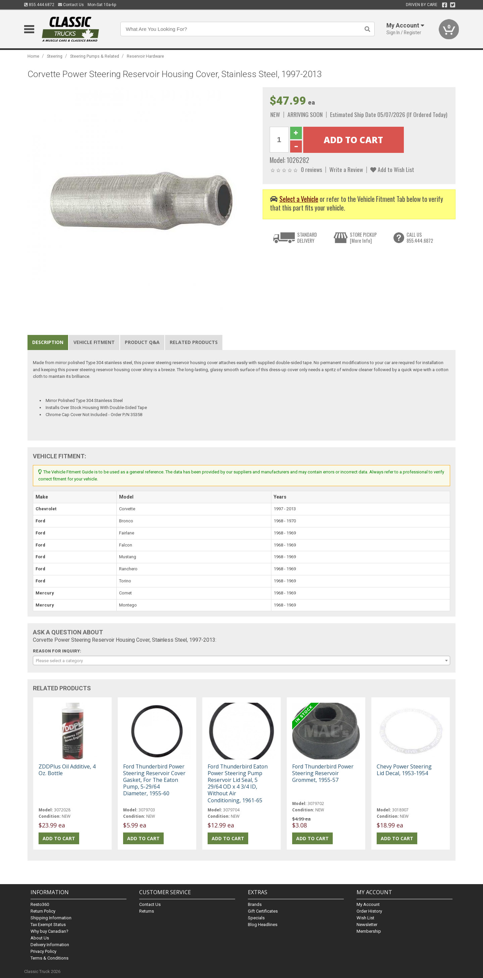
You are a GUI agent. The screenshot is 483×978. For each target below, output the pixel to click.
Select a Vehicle (298, 199)
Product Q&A (142, 342)
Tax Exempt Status (48, 924)
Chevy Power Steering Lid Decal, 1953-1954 (404, 770)
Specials (256, 917)
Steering (54, 56)
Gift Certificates (263, 911)
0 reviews (311, 169)
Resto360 (40, 904)
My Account (368, 904)
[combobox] (241, 660)
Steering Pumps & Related (94, 56)
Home (33, 56)
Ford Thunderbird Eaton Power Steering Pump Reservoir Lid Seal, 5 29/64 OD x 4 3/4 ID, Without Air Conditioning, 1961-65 (238, 783)
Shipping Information (51, 917)
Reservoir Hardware (145, 56)
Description (47, 342)
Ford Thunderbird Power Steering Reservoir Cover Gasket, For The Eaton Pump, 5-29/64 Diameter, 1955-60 (154, 780)
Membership (369, 931)
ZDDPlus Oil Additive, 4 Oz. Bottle (67, 770)
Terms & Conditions (49, 958)
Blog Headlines (262, 924)
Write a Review (346, 169)
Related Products (194, 342)
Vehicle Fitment (94, 342)
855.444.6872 (39, 4)
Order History (369, 911)
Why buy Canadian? (49, 931)
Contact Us (71, 4)
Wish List (365, 917)
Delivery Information (50, 944)
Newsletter (367, 924)
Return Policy (43, 911)
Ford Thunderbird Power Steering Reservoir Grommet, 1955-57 (323, 773)
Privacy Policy (43, 951)
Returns (146, 911)
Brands (255, 904)
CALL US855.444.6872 (420, 237)
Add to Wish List (392, 169)
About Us (40, 937)
